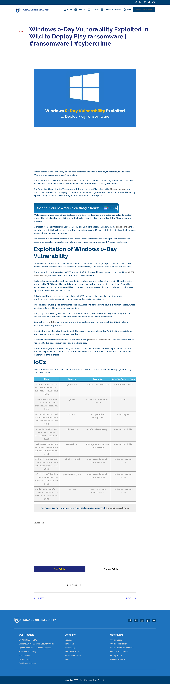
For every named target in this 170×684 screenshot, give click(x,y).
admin (35, 50)
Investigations (25, 655)
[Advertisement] (85, 148)
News (67, 659)
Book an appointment (119, 652)
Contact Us (69, 644)
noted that (51, 322)
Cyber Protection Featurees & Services (35, 648)
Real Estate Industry (27, 663)
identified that (123, 227)
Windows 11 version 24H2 (100, 340)
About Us (68, 640)
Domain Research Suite (117, 508)
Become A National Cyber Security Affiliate (37, 644)
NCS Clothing (24, 659)
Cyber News (49, 50)
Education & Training (27, 652)
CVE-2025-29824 (69, 180)
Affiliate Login (116, 640)
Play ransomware (118, 189)
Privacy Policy (116, 655)
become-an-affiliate (73, 655)
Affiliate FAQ (70, 648)
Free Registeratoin (117, 659)
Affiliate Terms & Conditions (121, 648)
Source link (39, 523)
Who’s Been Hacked (73, 652)
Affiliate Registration (118, 644)
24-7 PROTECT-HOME (28, 640)
